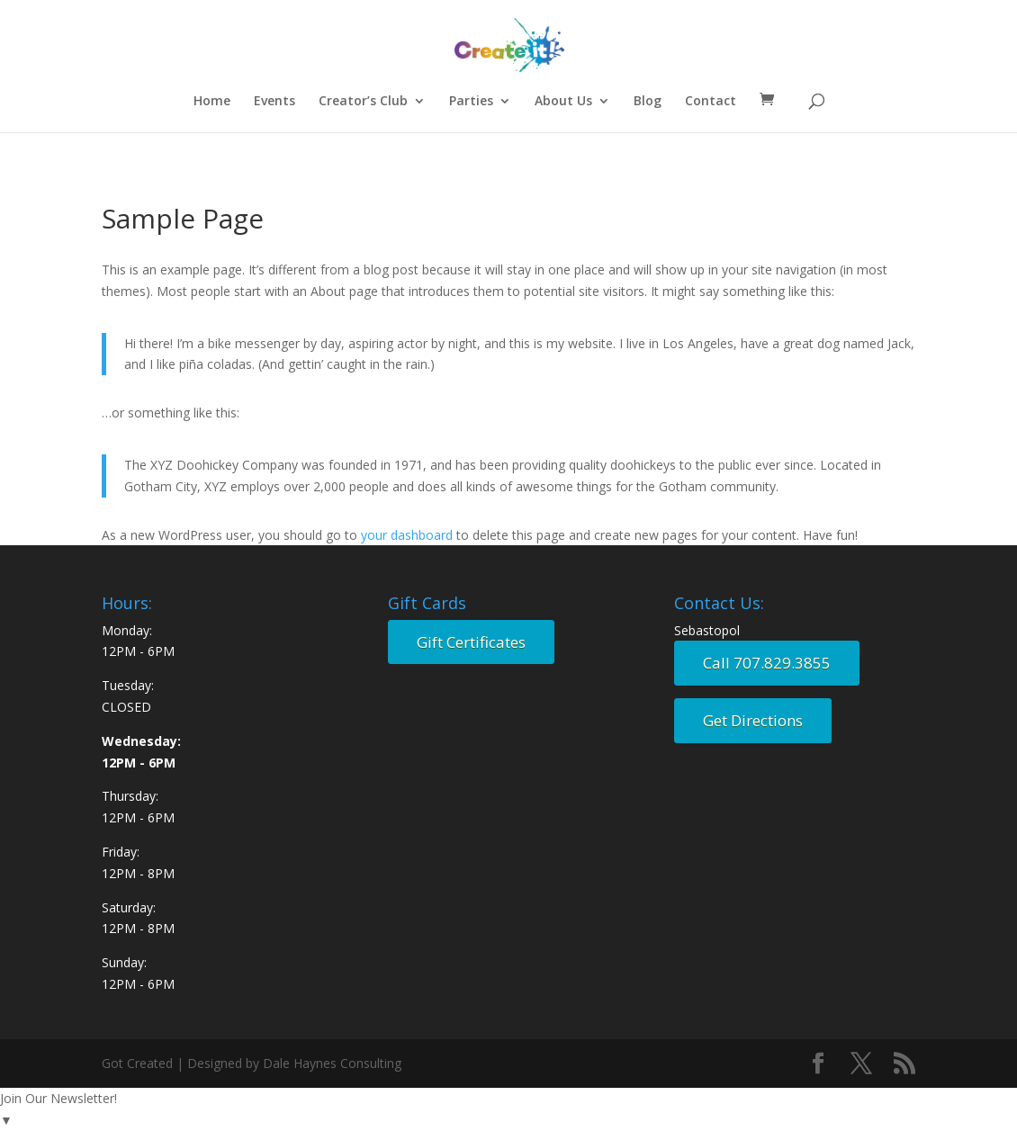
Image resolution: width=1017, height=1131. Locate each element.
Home (212, 101)
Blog (648, 101)
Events (274, 101)
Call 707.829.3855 (767, 662)
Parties (471, 101)
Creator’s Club (363, 101)
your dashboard (407, 534)
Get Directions (753, 720)
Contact (710, 101)
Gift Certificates (471, 642)
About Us (563, 101)
